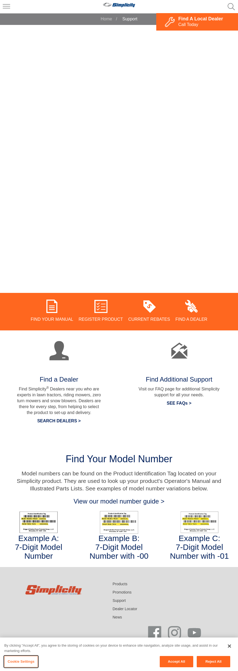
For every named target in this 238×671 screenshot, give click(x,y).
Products (120, 584)
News (117, 617)
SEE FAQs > (179, 403)
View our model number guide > (118, 501)
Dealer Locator (125, 609)
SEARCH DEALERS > (59, 421)
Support (119, 600)
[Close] (229, 646)
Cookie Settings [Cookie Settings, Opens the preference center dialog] (21, 661)
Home (106, 19)
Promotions (122, 592)
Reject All (213, 661)
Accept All (176, 661)
